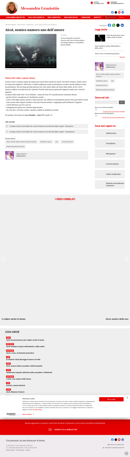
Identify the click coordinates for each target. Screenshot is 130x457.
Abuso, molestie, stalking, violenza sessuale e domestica (21, 142)
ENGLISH (121, 17)
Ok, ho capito (111, 438)
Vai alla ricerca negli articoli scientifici (114, 111)
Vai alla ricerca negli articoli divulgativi (113, 117)
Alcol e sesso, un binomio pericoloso (107, 54)
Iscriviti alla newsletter (99, 2)
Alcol (56, 142)
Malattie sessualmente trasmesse (15, 146)
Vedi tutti (122, 57)
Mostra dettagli (27, 453)
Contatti (97, 17)
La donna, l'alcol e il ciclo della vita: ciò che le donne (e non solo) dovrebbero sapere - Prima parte (41, 126)
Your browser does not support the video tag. (30, 51)
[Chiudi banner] (127, 437)
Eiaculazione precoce (67, 142)
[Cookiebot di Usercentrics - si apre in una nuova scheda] (11, 453)
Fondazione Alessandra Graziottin (117, 2)
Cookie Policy (37, 449)
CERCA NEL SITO (110, 17)
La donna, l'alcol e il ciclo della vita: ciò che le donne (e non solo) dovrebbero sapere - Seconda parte (42, 132)
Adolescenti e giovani (46, 142)
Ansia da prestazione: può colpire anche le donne (115, 36)
